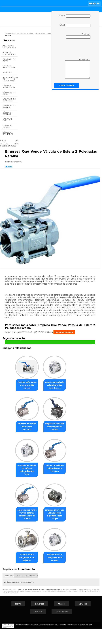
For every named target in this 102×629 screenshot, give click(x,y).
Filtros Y (7, 72)
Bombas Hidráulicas (9, 67)
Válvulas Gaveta (7, 120)
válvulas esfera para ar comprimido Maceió (27, 385)
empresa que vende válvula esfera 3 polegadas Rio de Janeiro (27, 514)
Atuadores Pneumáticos (9, 47)
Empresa (39, 604)
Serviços (9, 40)
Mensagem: (77, 68)
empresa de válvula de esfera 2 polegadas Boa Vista (27, 469)
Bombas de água (9, 60)
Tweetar (8, 166)
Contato (38, 611)
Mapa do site (62, 611)
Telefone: (78, 36)
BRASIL (20, 575)
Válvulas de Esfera (9, 106)
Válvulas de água (9, 93)
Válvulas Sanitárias (8, 133)
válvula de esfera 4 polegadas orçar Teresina (55, 468)
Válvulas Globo (7, 126)
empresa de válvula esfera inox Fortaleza (27, 427)
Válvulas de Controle (9, 100)
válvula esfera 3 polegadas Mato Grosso (54, 557)
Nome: (74, 16)
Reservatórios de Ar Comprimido (10, 79)
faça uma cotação (64, 332)
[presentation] (74, 48)
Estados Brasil (32, 575)
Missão (61, 604)
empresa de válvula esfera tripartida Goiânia (54, 427)
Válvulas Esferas (7, 113)
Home (18, 604)
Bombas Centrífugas (9, 53)
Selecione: (9, 575)
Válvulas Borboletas (9, 86)
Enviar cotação (66, 85)
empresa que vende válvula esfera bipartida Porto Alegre (54, 514)
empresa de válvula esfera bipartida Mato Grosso (54, 385)
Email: (74, 25)
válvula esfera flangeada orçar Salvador (27, 557)
